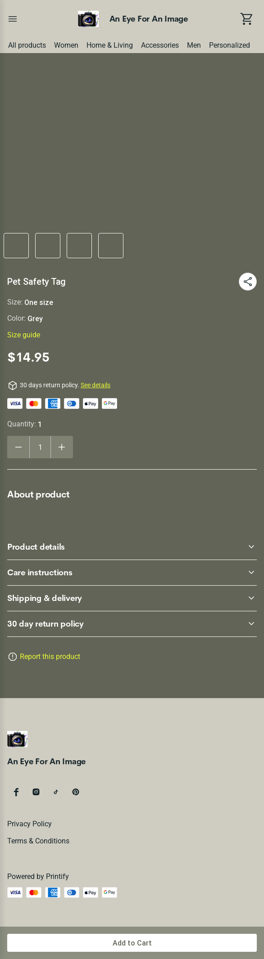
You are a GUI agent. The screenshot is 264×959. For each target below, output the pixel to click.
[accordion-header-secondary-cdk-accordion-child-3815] (132, 623)
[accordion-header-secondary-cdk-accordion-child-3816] (132, 547)
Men (194, 45)
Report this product (50, 656)
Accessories (160, 45)
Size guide (23, 335)
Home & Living (109, 45)
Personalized (229, 45)
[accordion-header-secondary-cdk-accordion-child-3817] (132, 572)
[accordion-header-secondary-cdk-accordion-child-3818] (132, 598)
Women (66, 45)
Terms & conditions (38, 841)
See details (95, 385)
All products (27, 45)
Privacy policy (29, 824)
